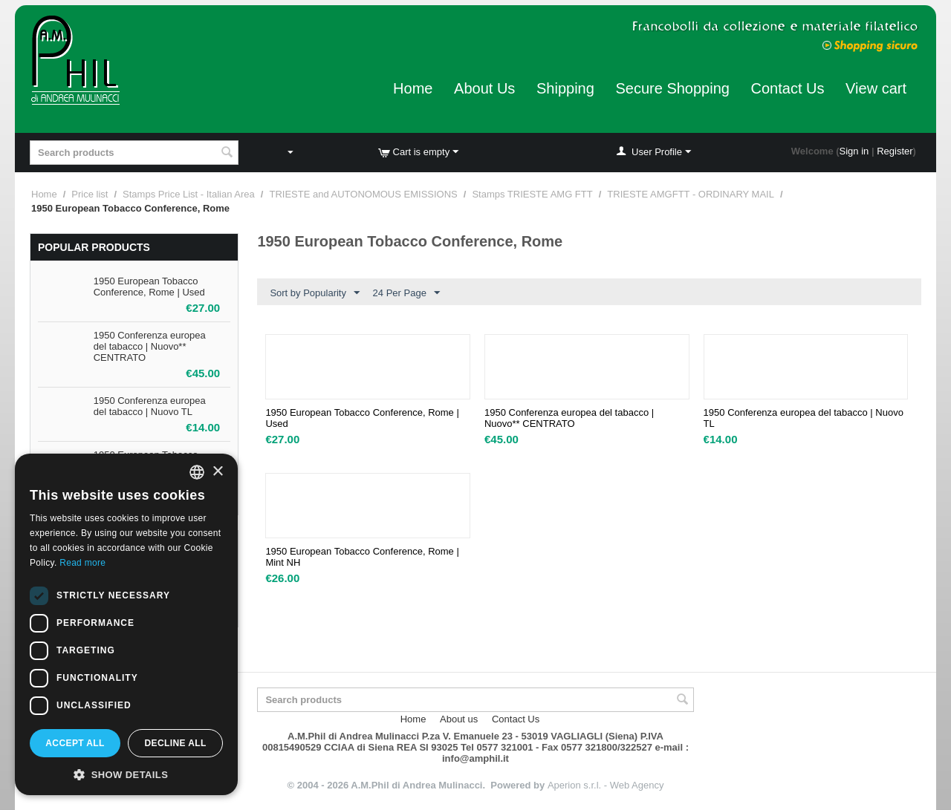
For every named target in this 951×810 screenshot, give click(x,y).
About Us (484, 88)
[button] (126, 773)
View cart (875, 88)
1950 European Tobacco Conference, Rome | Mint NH (361, 557)
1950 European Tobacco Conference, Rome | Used (149, 286)
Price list (89, 194)
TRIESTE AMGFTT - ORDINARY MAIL (690, 194)
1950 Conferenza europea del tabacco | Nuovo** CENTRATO (150, 346)
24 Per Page (406, 293)
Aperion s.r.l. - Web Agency (606, 785)
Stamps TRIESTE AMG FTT (532, 194)
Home (412, 88)
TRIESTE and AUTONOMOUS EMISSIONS (363, 194)
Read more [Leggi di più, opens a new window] (82, 563)
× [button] (217, 471)
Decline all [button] (175, 743)
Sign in (854, 151)
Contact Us (788, 88)
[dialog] (126, 624)
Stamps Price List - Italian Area (189, 194)
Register (894, 151)
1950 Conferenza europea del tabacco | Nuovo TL (150, 406)
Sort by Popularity (315, 293)
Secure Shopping (672, 88)
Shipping (565, 88)
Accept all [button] (75, 743)
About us (459, 719)
